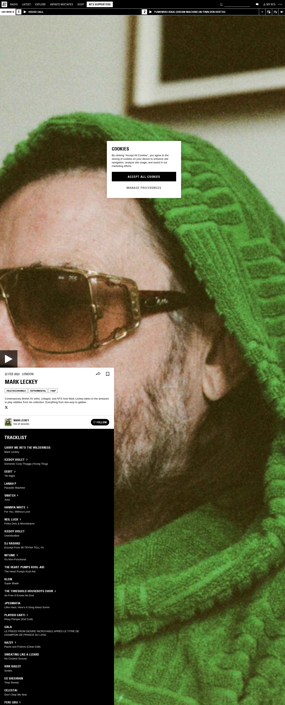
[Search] (221, 4)
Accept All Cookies (144, 177)
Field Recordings (16, 390)
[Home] (4, 4)
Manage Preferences (143, 188)
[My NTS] (269, 4)
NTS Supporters (100, 4)
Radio (14, 4)
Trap (53, 390)
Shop (80, 4)
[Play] (8, 359)
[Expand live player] (262, 12)
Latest (26, 4)
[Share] (98, 374)
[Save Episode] (107, 374)
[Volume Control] (281, 12)
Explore (40, 4)
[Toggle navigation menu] (280, 4)
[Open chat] (257, 4)
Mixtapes (61, 4)
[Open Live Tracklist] (275, 12)
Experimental (38, 390)
